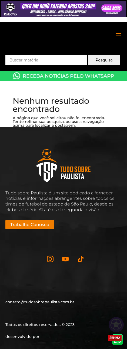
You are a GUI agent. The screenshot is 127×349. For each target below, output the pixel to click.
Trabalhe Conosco (29, 224)
